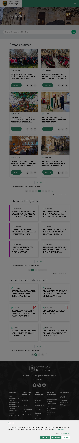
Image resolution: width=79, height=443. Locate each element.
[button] (64, 433)
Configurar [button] (66, 437)
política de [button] (58, 429)
